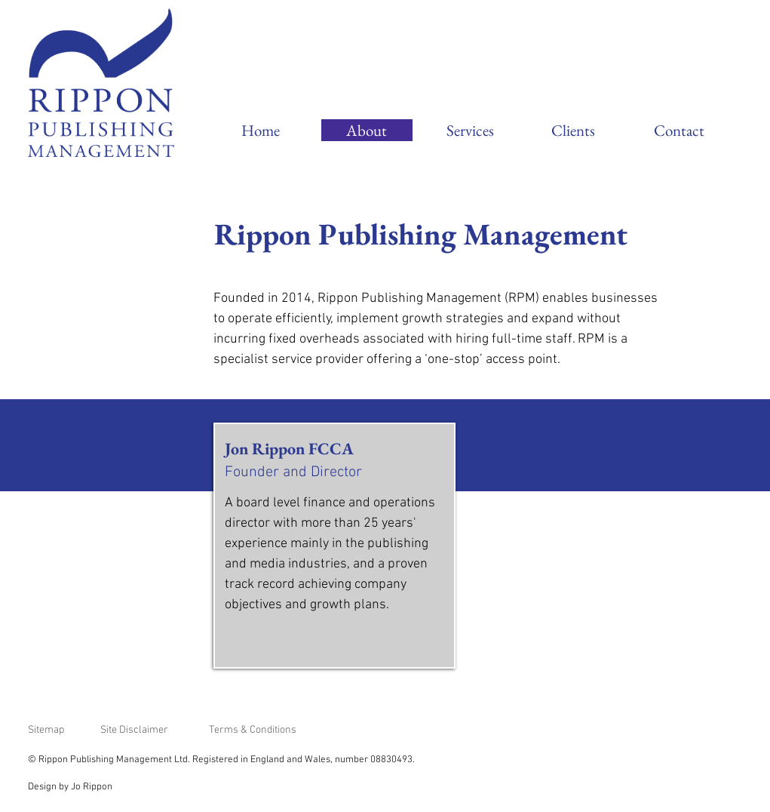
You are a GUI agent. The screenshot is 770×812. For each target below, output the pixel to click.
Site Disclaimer (134, 730)
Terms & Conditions (252, 730)
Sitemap (46, 730)
